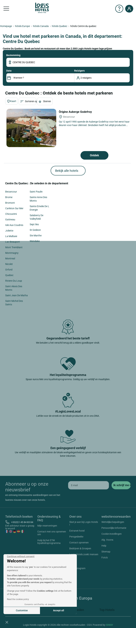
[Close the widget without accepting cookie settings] (20, 556)
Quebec (9, 275)
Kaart (11, 101)
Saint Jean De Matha (16, 295)
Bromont (10, 202)
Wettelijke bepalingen (112, 522)
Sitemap (105, 551)
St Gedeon (35, 230)
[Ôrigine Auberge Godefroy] (31, 128)
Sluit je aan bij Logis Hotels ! (83, 523)
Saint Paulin (36, 191)
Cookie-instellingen (111, 533)
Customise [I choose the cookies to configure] (22, 610)
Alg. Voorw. (107, 539)
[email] (88, 485)
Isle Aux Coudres (14, 225)
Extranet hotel (76, 530)
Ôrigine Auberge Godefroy (76, 111)
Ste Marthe (36, 235)
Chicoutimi (11, 214)
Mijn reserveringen (47, 525)
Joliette (9, 230)
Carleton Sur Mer (14, 208)
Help (103, 545)
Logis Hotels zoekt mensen (83, 554)
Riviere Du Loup (13, 280)
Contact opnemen (79, 542)
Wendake (35, 241)
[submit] (121, 485)
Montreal (10, 258)
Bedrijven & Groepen (80, 548)
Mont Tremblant (14, 247)
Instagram (75, 569)
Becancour (11, 191)
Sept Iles (34, 224)
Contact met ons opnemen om (51, 533)
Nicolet (9, 264)
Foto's (104, 557)
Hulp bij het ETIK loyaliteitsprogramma (49, 541)
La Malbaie (11, 236)
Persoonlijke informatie (113, 528)
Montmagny (12, 253)
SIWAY (109, 624)
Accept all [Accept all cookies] (58, 610)
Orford (8, 269)
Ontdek (94, 155)
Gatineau (10, 219)
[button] (7, 622)
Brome (8, 197)
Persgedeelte (76, 536)
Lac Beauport (12, 241)
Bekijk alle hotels (66, 170)
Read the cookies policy (18, 599)
